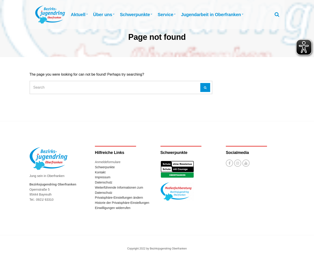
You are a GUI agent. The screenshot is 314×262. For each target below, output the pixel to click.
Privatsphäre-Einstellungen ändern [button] (119, 197)
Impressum (102, 177)
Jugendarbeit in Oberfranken (211, 14)
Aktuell (78, 14)
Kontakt (100, 172)
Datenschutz (103, 182)
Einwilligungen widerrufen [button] (112, 208)
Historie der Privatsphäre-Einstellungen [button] (122, 202)
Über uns (102, 14)
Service (165, 14)
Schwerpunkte (135, 14)
